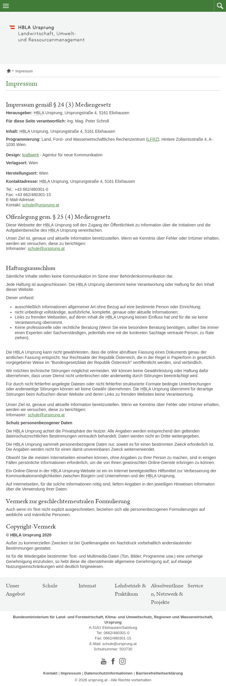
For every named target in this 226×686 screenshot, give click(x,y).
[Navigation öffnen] (6, 6)
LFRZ (152, 139)
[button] (220, 6)
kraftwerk (30, 155)
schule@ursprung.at (40, 205)
